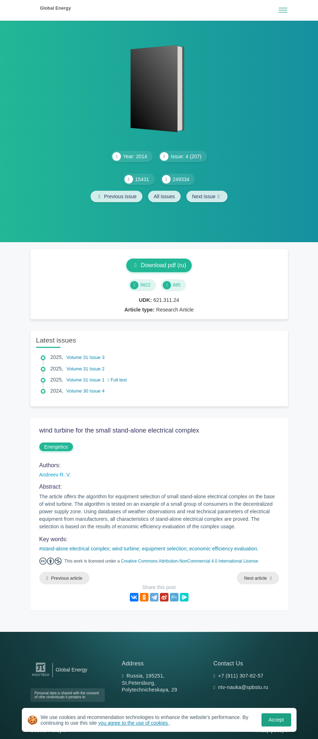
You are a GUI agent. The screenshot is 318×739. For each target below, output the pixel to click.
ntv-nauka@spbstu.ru (243, 687)
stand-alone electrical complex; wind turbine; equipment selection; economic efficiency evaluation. (150, 548)
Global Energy (55, 8)
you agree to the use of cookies (133, 723)
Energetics (56, 447)
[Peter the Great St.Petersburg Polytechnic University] (40, 676)
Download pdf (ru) (159, 265)
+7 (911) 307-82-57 (241, 676)
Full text (117, 380)
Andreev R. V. (55, 475)
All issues (164, 196)
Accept (276, 720)
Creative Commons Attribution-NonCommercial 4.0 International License (189, 561)
